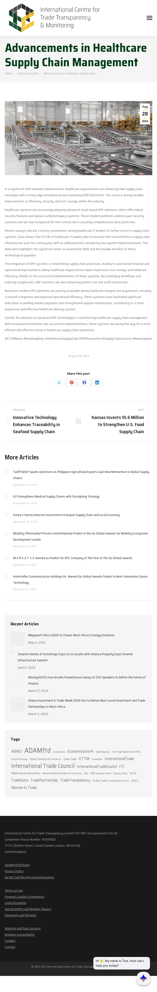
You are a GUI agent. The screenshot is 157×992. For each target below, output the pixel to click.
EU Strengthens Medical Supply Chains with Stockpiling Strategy (56, 496)
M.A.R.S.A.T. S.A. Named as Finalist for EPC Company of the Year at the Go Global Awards (72, 558)
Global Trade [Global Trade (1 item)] (69, 759)
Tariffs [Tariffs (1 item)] (133, 773)
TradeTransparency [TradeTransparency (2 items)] (75, 780)
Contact (10, 946)
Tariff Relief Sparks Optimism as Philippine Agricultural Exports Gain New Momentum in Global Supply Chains (81, 474)
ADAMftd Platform (17, 864)
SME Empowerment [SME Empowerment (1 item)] (101, 773)
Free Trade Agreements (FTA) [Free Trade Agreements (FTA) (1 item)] (126, 752)
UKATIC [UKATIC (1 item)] (134, 781)
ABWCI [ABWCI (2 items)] (16, 751)
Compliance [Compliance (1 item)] (59, 752)
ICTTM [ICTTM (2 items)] (83, 759)
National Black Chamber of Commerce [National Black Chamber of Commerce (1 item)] (62, 773)
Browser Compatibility (20, 934)
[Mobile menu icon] (149, 18)
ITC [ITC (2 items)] (121, 766)
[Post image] (6, 472)
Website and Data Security (23, 928)
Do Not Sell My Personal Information (29, 877)
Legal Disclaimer (15, 902)
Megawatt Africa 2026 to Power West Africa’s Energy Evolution (71, 635)
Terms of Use (14, 890)
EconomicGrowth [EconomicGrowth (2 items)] (80, 751)
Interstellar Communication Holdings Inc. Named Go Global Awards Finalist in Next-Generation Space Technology (80, 579)
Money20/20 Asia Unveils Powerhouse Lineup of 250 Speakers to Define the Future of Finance (87, 680)
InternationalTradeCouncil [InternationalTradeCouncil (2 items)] (97, 766)
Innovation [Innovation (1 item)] (97, 759)
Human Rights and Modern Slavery (28, 909)
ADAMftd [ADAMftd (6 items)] (38, 750)
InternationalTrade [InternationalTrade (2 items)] (119, 759)
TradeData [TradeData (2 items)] (19, 780)
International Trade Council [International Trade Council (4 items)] (43, 766)
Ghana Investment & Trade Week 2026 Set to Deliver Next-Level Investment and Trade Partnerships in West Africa (86, 703)
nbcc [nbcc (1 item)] (86, 773)
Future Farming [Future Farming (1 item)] (19, 759)
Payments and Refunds (20, 915)
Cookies (10, 940)
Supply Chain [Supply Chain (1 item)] (120, 773)
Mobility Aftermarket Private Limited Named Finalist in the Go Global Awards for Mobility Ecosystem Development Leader (80, 536)
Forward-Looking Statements (24, 896)
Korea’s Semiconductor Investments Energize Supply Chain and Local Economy (66, 514)
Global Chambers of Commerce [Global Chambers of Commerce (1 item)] (45, 759)
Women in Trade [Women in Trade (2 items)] (24, 787)
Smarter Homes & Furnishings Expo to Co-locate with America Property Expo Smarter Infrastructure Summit (75, 657)
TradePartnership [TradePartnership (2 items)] (44, 780)
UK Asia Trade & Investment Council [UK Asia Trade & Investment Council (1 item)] (110, 781)
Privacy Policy (14, 871)
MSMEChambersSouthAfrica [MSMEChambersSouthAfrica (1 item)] (26, 773)
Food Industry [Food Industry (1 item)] (103, 752)
